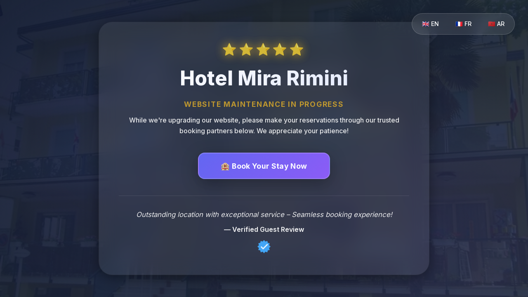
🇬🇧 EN (430, 23)
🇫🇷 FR (463, 23)
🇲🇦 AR (496, 23)
